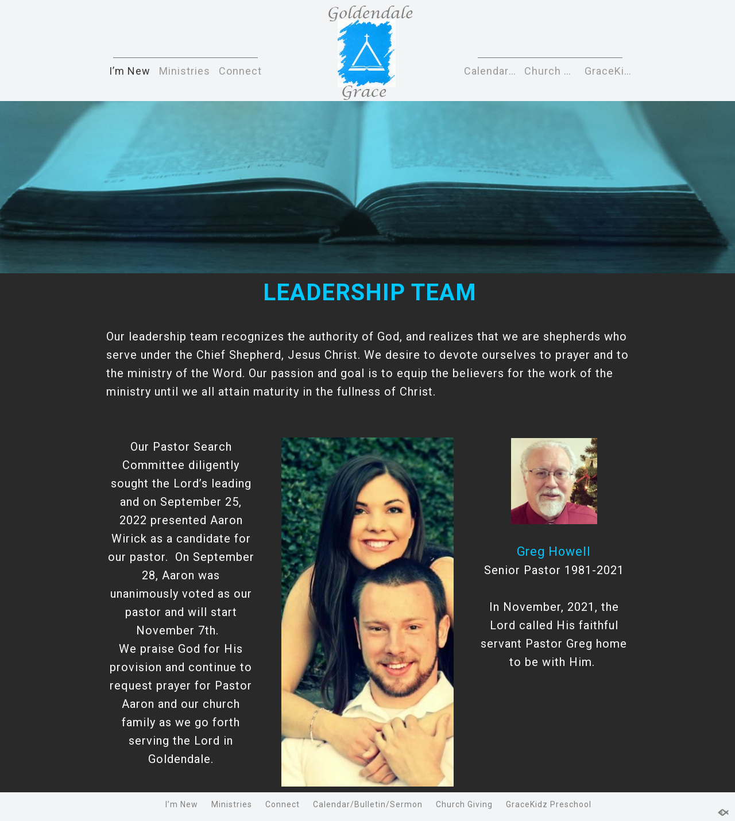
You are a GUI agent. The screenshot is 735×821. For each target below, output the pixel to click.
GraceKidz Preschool (612, 71)
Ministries (184, 71)
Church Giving (551, 71)
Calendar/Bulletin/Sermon (491, 71)
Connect (240, 71)
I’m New (129, 71)
